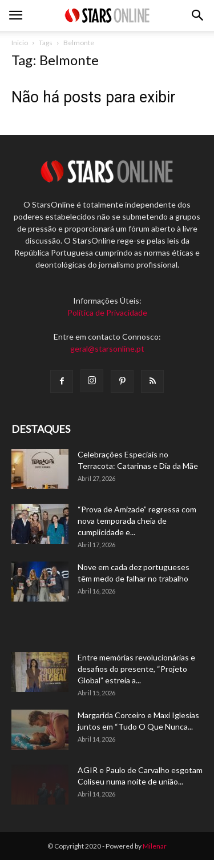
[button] (198, 15)
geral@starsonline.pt (107, 348)
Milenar (155, 846)
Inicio (19, 42)
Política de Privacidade (107, 312)
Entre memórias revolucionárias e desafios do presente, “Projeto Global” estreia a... (136, 668)
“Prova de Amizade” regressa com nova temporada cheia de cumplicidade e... (137, 520)
